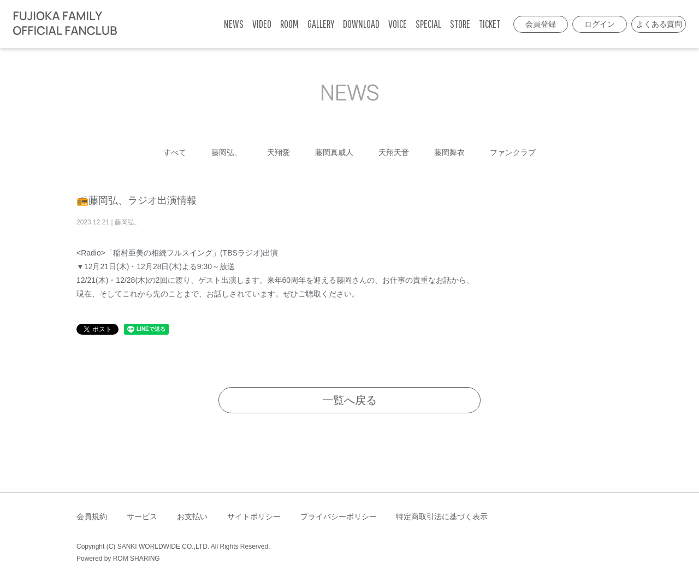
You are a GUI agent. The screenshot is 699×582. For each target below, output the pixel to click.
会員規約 (91, 516)
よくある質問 (659, 24)
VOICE (397, 23)
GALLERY (320, 23)
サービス (142, 516)
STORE (460, 23)
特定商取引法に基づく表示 (442, 516)
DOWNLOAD (361, 23)
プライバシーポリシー (338, 516)
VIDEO (261, 23)
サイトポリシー (254, 516)
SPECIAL (428, 23)
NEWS (234, 23)
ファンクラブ (513, 152)
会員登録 (540, 24)
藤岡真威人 (334, 152)
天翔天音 (393, 152)
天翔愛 (278, 152)
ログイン (599, 24)
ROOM (289, 23)
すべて (174, 152)
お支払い (192, 516)
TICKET (489, 23)
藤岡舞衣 (449, 152)
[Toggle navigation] (128, 24)
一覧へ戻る (349, 400)
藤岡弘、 (226, 152)
